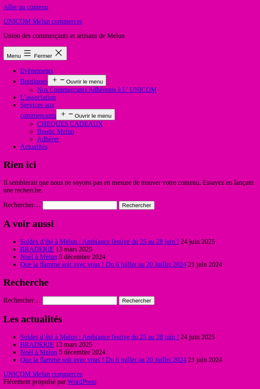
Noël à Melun (38, 256)
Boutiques (34, 81)
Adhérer (48, 139)
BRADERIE (37, 249)
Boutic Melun (55, 131)
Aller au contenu (25, 7)
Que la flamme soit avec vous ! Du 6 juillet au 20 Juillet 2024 (103, 264)
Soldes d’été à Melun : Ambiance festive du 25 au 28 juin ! (99, 241)
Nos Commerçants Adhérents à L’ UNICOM (97, 89)
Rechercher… (22, 204)
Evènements (36, 70)
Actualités (34, 146)
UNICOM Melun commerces (43, 21)
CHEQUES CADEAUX (70, 123)
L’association (38, 97)
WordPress (81, 381)
